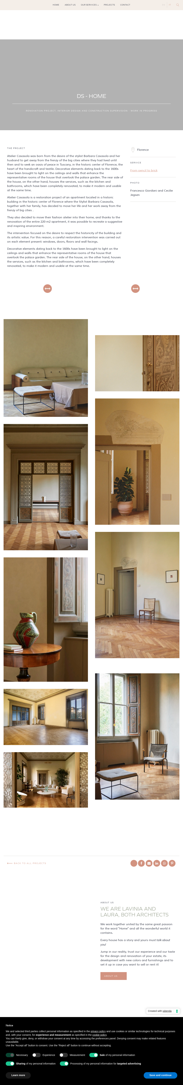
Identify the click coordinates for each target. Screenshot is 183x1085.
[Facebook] (141, 863)
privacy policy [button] (98, 1031)
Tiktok (10, 5)
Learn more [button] (18, 1075)
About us (70, 5)
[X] (133, 863)
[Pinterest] (172, 863)
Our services (89, 5)
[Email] (149, 863)
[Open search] (177, 5)
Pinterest (15, 5)
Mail (20, 5)
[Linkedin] (156, 863)
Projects (109, 5)
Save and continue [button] (160, 1075)
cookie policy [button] (99, 1034)
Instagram (5, 5)
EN (163, 5)
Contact (125, 5)
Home (56, 5)
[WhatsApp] (164, 863)
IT (170, 5)
